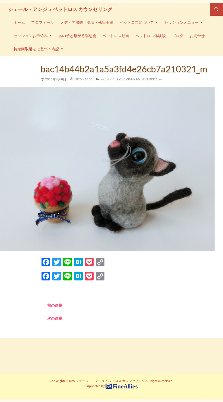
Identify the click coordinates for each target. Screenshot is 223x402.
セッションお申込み (31, 36)
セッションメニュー (181, 22)
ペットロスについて (137, 22)
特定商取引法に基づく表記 (36, 49)
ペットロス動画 (116, 36)
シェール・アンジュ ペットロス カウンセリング (60, 9)
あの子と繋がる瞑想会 (77, 36)
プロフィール (42, 22)
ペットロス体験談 (150, 36)
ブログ (177, 36)
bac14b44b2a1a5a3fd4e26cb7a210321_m (131, 79)
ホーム (19, 22)
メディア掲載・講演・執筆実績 (86, 22)
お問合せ (197, 36)
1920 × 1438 (83, 79)
